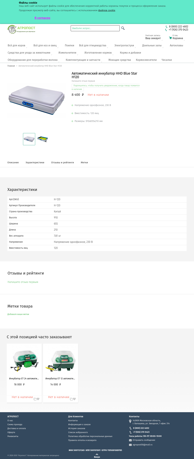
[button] (29, 139)
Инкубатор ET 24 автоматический (24, 378)
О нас (10, 420)
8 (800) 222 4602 (139, 428)
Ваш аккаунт (155, 37)
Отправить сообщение (144, 440)
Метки (84, 162)
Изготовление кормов (98, 52)
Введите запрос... (81, 28)
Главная (11, 66)
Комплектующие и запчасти (83, 59)
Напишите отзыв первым (83, 81)
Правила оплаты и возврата (82, 440)
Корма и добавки (130, 52)
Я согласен (42, 18)
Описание (13, 162)
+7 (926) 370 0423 (139, 432)
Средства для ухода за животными (29, 52)
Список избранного (78, 432)
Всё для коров (16, 45)
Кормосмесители (146, 59)
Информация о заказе (79, 424)
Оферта (11, 432)
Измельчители (67, 52)
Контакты (73, 420)
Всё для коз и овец (45, 45)
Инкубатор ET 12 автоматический (60, 378)
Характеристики (35, 162)
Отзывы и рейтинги (62, 162)
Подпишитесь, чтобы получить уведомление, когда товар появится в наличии (106, 87)
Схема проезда (14, 424)
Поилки (69, 45)
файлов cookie (106, 10)
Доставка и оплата (16, 428)
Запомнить (38, 397)
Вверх (97, 457)
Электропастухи (124, 45)
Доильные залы (152, 45)
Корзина (179, 37)
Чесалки (167, 59)
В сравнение (33, 399)
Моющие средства (120, 59)
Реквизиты (12, 436)
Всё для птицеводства (92, 45)
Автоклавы (176, 45)
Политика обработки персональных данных (90, 436)
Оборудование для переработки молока (33, 59)
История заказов (76, 428)
